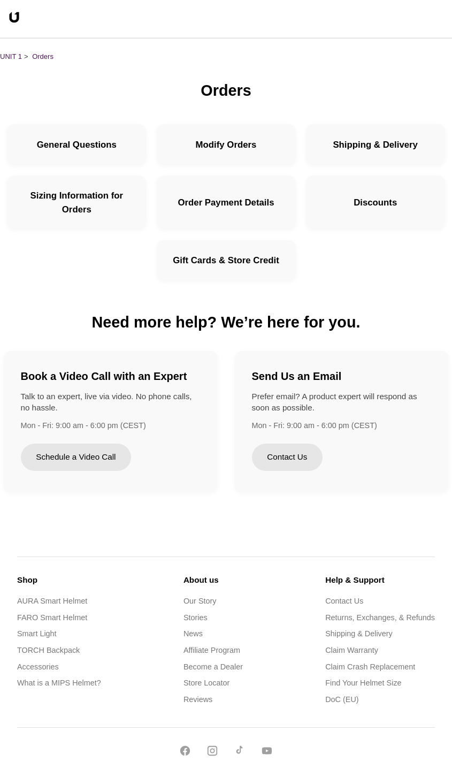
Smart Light (37, 633)
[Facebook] (185, 752)
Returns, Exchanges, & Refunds (380, 617)
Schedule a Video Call (76, 456)
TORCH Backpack (48, 650)
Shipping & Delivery (359, 633)
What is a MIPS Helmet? (59, 683)
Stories (195, 617)
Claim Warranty (351, 650)
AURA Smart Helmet (52, 601)
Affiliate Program (211, 650)
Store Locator (206, 683)
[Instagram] (212, 752)
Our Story (200, 601)
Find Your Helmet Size (363, 683)
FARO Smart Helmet (52, 617)
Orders (42, 56)
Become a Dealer (213, 666)
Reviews (197, 699)
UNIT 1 (11, 56)
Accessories (38, 666)
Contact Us (287, 456)
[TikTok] (240, 752)
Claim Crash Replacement (370, 666)
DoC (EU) (341, 699)
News (193, 633)
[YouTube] (267, 752)
